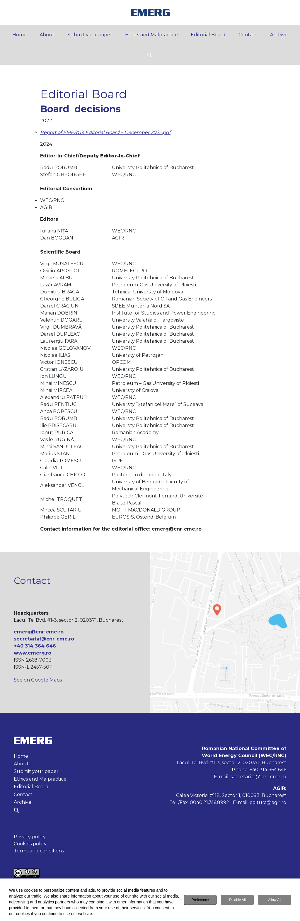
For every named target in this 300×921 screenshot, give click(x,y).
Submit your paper (89, 35)
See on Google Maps (38, 680)
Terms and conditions (39, 851)
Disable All (237, 900)
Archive (279, 35)
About (47, 35)
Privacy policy (30, 837)
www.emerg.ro (32, 653)
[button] (150, 54)
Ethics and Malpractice (151, 35)
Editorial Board (208, 35)
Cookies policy (30, 844)
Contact (247, 35)
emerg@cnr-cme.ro (39, 632)
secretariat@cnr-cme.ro (44, 639)
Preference (200, 900)
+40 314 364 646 (35, 646)
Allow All (274, 900)
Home (19, 35)
